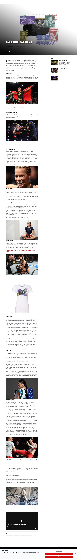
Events (5, 4)
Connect (54, 4)
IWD (14, 535)
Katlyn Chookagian (24, 535)
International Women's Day (9, 535)
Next (74, 25)
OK (58, 556)
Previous (3, 25)
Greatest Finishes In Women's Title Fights (14, 250)
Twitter (56, 547)
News (18, 4)
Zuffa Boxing (64, 4)
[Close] (75, 554)
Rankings (9, 4)
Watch (59, 4)
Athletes (14, 4)
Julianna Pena (29, 535)
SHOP (68, 4)
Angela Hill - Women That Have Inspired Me (19, 202)
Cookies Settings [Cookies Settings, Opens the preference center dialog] (59, 551)
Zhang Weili (18, 535)
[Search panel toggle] (71, 4)
